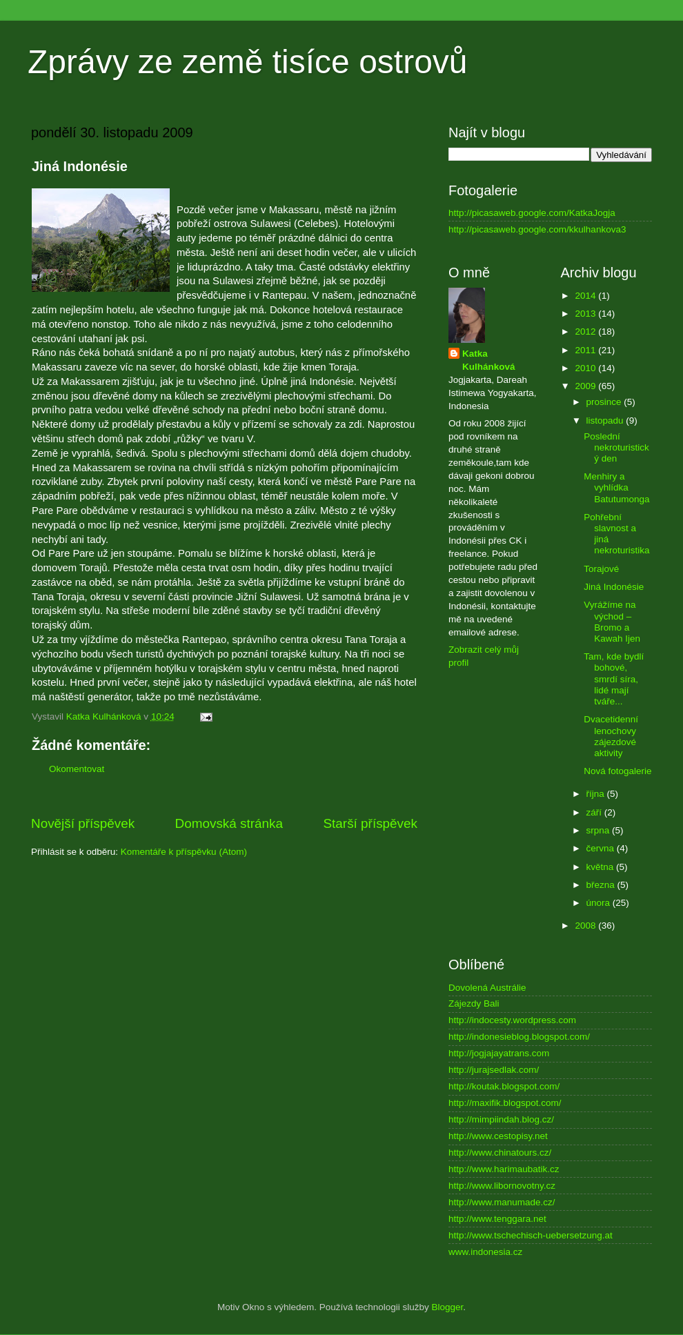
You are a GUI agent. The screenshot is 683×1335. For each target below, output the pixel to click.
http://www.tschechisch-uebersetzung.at (530, 1235)
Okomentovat (76, 769)
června (601, 848)
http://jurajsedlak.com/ (493, 1070)
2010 (586, 368)
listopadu (606, 420)
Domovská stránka (229, 823)
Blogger (448, 1307)
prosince (605, 402)
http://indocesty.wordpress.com (512, 1020)
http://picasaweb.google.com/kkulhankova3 (537, 229)
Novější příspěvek (83, 823)
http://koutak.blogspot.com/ (504, 1086)
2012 (586, 331)
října (596, 794)
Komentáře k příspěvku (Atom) (184, 852)
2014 (586, 295)
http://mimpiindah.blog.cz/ (501, 1119)
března (601, 885)
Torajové (601, 569)
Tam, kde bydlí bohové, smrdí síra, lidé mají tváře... (614, 678)
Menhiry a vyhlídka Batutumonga (616, 487)
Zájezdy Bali (473, 1003)
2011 (586, 350)
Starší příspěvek (371, 823)
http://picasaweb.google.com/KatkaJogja (531, 213)
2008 (586, 925)
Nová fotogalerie (617, 771)
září (595, 812)
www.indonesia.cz (485, 1252)
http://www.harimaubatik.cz (504, 1169)
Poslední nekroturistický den (616, 447)
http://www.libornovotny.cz (501, 1185)
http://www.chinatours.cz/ (499, 1152)
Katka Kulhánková (488, 360)
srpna (599, 830)
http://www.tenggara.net (497, 1219)
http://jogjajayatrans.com (498, 1053)
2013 (586, 313)
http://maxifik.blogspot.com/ (505, 1103)
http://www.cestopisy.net (498, 1136)
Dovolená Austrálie (487, 987)
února (599, 903)
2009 (586, 386)
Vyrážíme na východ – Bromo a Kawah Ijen (612, 622)
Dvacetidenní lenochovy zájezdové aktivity (611, 736)
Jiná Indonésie (614, 587)
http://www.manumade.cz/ (501, 1202)
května (601, 867)
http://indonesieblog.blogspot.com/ (519, 1036)
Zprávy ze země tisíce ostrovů (248, 61)
